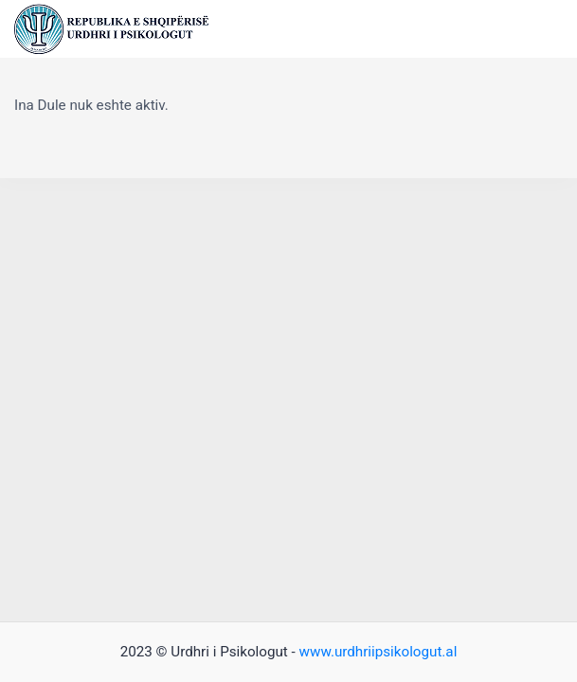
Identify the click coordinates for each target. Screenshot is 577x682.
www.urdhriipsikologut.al (378, 651)
